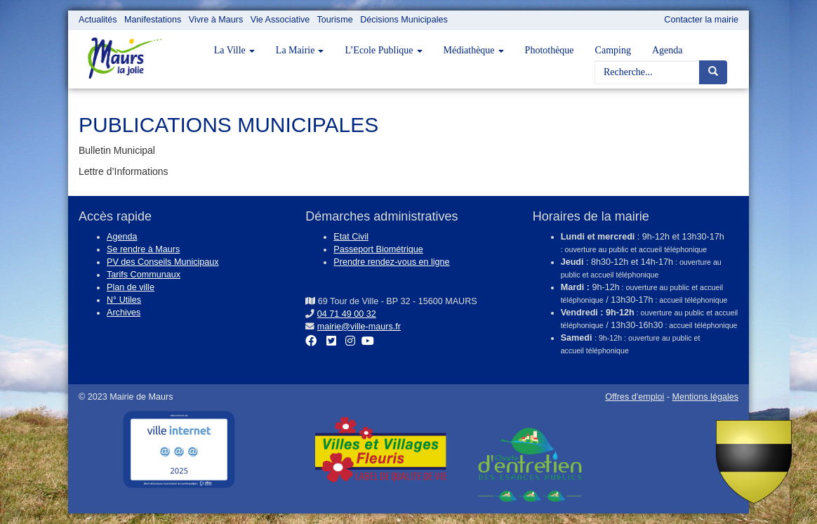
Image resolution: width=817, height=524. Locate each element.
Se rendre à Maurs (143, 249)
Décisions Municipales (404, 20)
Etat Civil (350, 237)
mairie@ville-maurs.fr (359, 327)
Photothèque (549, 50)
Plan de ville (130, 287)
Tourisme (335, 20)
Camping (613, 50)
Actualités (98, 20)
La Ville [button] (234, 50)
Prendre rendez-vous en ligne (391, 262)
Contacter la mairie (701, 20)
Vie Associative (280, 20)
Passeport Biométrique (378, 249)
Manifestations (152, 20)
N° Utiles (124, 300)
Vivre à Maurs (216, 20)
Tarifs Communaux (143, 275)
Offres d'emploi (634, 397)
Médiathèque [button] (474, 50)
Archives (123, 312)
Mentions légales (705, 397)
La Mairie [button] (300, 50)
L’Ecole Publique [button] (383, 50)
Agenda (667, 50)
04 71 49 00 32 (346, 314)
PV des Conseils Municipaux (163, 262)
